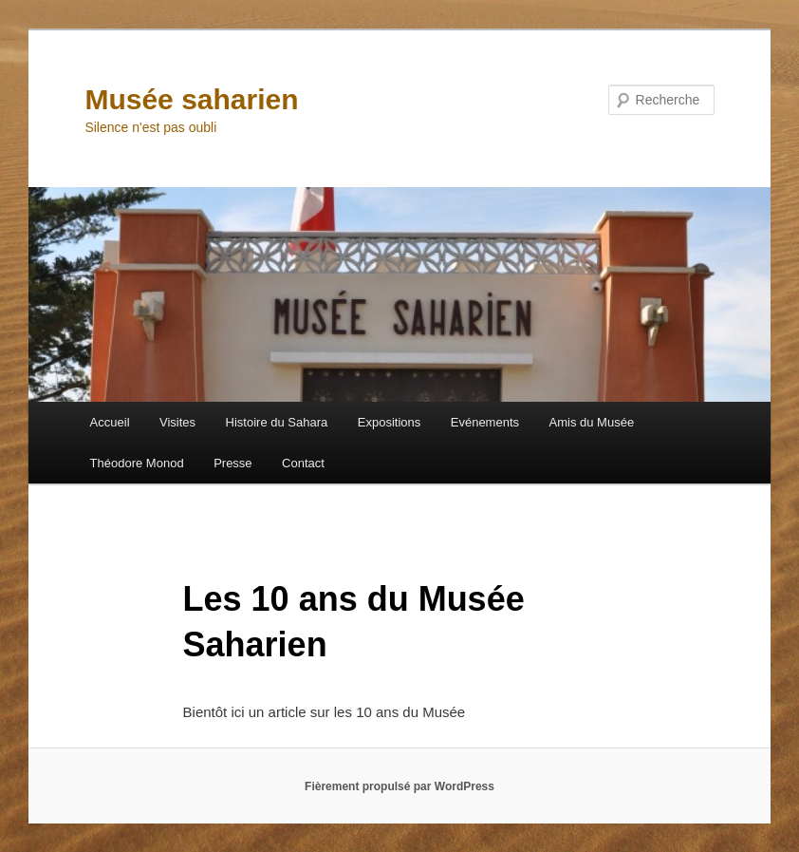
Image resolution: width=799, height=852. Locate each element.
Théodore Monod (137, 463)
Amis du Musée (592, 422)
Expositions (389, 422)
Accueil (110, 422)
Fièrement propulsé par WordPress (399, 786)
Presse (232, 463)
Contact (303, 463)
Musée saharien (191, 99)
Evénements (485, 422)
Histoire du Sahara (277, 422)
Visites (177, 422)
